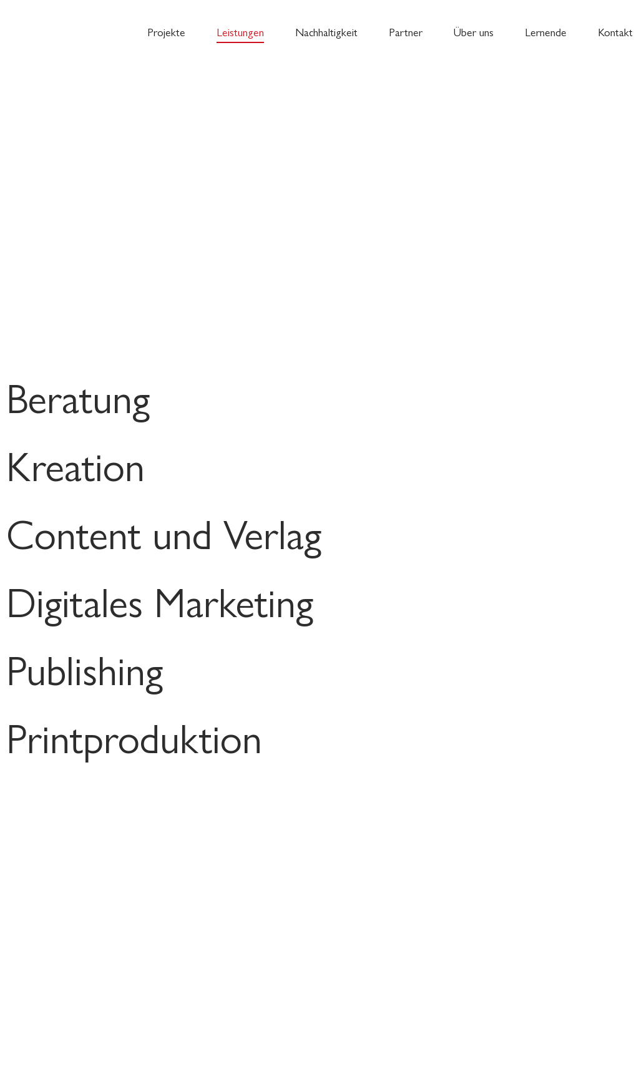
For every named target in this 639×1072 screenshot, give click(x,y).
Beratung (78, 396)
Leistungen (240, 31)
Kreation (75, 464)
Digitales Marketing (159, 600)
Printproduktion (134, 737)
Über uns (474, 31)
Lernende (546, 31)
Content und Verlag (163, 532)
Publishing (84, 668)
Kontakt (615, 31)
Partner (405, 31)
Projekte (166, 31)
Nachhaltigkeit (326, 31)
